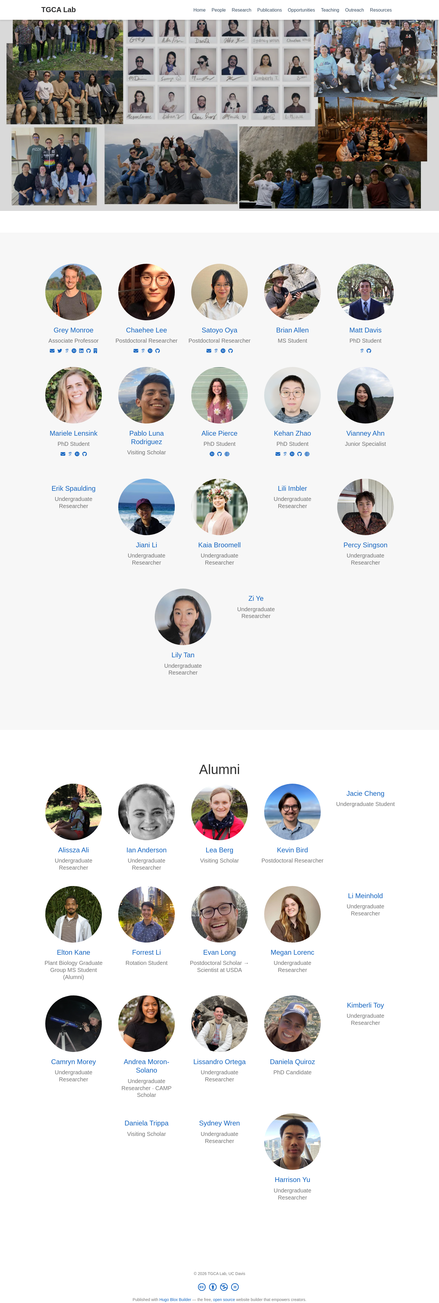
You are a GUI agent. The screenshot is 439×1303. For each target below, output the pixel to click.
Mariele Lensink (73, 433)
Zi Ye (256, 598)
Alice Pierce (219, 433)
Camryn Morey (73, 1062)
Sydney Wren (219, 1123)
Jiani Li (146, 545)
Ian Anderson (146, 850)
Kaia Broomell (219, 545)
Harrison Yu (292, 1179)
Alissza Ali (73, 850)
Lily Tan (182, 655)
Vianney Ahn (365, 433)
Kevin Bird (292, 850)
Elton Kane (73, 952)
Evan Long (219, 952)
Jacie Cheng (365, 793)
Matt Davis (365, 330)
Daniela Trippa (146, 1123)
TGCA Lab (58, 10)
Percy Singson (365, 545)
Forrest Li (146, 952)
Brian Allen (292, 330)
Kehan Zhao (292, 433)
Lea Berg (219, 850)
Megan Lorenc (292, 952)
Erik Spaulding (73, 488)
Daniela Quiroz (292, 1062)
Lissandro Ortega (219, 1062)
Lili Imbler (292, 488)
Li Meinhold (365, 896)
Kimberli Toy (365, 1005)
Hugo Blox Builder (175, 1299)
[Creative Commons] (219, 1287)
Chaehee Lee (146, 330)
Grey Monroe (74, 330)
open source (224, 1299)
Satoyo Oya (219, 330)
